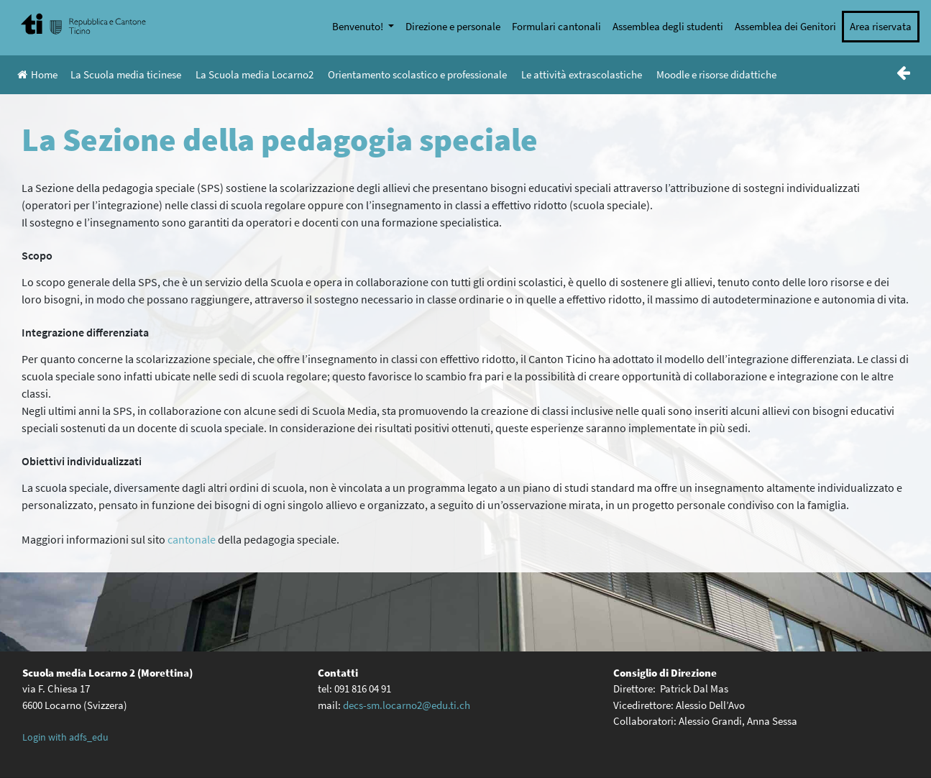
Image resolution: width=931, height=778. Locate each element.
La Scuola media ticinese (125, 74)
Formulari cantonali (556, 26)
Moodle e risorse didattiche (716, 74)
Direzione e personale (452, 26)
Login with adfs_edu (65, 737)
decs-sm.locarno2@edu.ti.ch (406, 705)
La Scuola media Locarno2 (254, 74)
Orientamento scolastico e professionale (417, 74)
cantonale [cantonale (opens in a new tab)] (192, 539)
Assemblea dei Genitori (785, 26)
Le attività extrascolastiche (581, 74)
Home (37, 74)
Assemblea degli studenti (668, 26)
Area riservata (881, 26)
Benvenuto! (358, 26)
